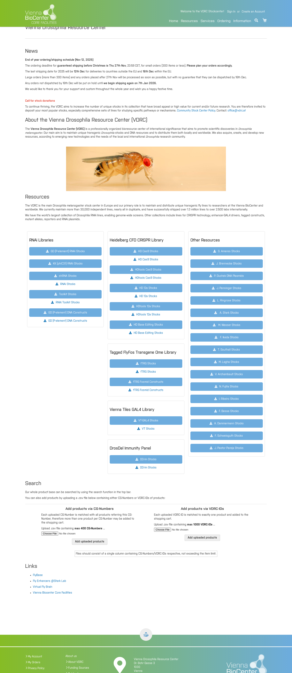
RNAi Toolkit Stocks (68, 310)
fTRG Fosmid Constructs (148, 398)
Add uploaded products (89, 549)
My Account (35, 664)
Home (173, 21)
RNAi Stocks (67, 292)
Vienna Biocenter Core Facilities (52, 601)
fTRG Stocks (148, 380)
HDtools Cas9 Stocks (148, 286)
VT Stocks (148, 437)
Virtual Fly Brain (42, 595)
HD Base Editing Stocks (148, 341)
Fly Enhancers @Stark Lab (49, 589)
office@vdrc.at (237, 119)
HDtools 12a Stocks (148, 322)
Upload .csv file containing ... (73, 536)
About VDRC (75, 670)
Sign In (231, 11)
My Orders (34, 670)
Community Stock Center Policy (196, 119)
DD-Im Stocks (148, 475)
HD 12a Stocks (148, 304)
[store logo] (67, 14)
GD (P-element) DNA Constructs (67, 329)
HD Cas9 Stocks (148, 267)
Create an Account (253, 11)
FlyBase (38, 583)
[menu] (210, 20)
